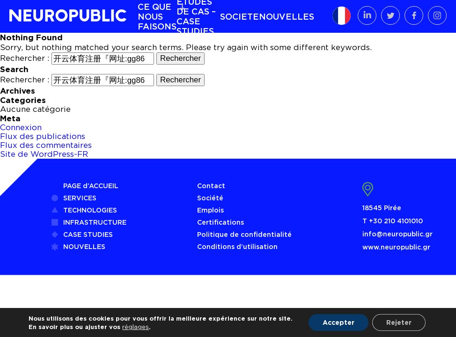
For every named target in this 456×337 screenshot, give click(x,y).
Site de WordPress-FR (44, 154)
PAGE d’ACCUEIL (90, 185)
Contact (211, 185)
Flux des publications (42, 136)
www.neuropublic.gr (396, 246)
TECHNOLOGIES (90, 209)
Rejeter (399, 322)
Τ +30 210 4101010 (392, 220)
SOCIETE (239, 16)
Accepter (338, 322)
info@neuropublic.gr (397, 233)
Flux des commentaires (46, 145)
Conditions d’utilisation (237, 246)
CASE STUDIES (88, 234)
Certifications (220, 222)
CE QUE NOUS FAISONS (157, 16)
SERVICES (79, 197)
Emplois (210, 209)
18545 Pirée (381, 207)
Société (210, 197)
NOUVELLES (286, 16)
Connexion (21, 127)
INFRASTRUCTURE (94, 222)
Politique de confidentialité (244, 234)
